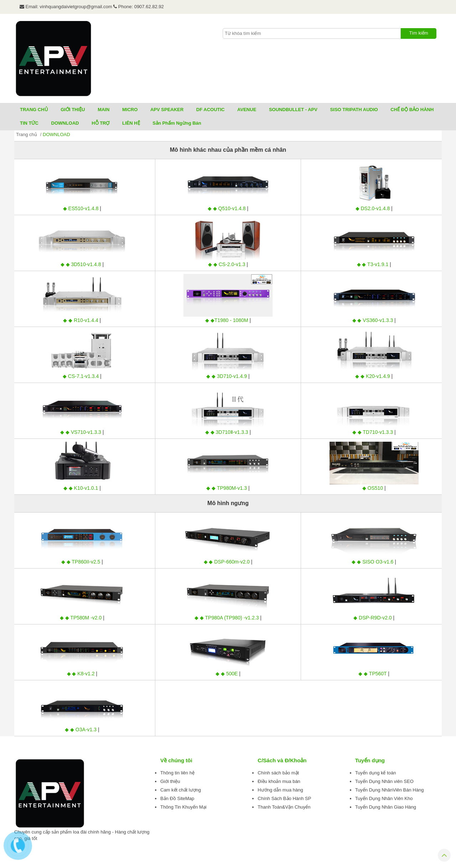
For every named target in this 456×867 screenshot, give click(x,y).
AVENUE (246, 109)
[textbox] (312, 33)
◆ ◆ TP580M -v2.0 (81, 618)
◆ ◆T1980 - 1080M (227, 320)
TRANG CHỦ (34, 109)
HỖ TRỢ (100, 123)
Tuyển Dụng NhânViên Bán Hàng (389, 790)
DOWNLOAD (65, 123)
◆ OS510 (373, 488)
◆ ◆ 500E (227, 673)
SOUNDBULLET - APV (293, 109)
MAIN (103, 109)
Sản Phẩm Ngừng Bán (176, 123)
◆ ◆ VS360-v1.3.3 (373, 320)
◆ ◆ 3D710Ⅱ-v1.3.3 (227, 432)
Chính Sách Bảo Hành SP (284, 798)
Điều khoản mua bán (279, 781)
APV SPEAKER (166, 109)
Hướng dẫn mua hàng (280, 790)
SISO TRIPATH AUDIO (354, 109)
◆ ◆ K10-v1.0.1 (81, 488)
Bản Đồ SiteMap (177, 798)
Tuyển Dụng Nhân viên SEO (384, 781)
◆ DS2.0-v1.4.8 (374, 208)
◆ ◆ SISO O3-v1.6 (373, 562)
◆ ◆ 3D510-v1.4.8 (82, 264)
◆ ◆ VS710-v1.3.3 (81, 432)
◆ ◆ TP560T (373, 673)
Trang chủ (26, 134)
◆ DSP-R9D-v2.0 (373, 618)
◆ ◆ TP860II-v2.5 (81, 562)
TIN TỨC (29, 123)
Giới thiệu (170, 781)
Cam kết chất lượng (180, 790)
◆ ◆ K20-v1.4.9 (373, 376)
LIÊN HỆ (131, 123)
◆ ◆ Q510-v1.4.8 (227, 208)
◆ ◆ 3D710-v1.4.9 (227, 376)
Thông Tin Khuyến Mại (183, 807)
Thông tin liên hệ (177, 772)
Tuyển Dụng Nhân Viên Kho (384, 798)
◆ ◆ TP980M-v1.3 (227, 488)
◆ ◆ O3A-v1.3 (81, 729)
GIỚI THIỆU (73, 109)
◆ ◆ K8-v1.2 (81, 673)
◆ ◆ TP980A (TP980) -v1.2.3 (227, 618)
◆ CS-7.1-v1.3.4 (81, 376)
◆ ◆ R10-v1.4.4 (81, 320)
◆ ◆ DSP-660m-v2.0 (227, 562)
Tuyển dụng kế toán (375, 772)
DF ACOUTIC (210, 109)
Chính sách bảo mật (278, 772)
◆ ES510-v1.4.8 (81, 208)
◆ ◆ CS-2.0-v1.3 (227, 264)
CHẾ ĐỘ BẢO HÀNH (412, 109)
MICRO (130, 109)
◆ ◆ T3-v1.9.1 (373, 264)
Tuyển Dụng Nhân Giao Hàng (385, 807)
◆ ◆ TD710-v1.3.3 (373, 432)
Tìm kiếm (418, 33)
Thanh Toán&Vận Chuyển (284, 807)
